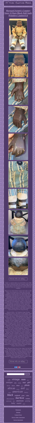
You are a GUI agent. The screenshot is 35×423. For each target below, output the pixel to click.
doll (23, 388)
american (17, 391)
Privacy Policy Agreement (18, 417)
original (17, 395)
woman (28, 398)
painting (27, 401)
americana (8, 401)
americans (20, 401)
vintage (16, 379)
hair (24, 383)
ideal (17, 385)
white (27, 395)
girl (28, 382)
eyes (28, 380)
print (23, 395)
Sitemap (18, 412)
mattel (19, 403)
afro (14, 401)
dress (27, 389)
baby (13, 403)
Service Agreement (18, 420)
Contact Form (18, 415)
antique (9, 382)
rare (23, 379)
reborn (13, 385)
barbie (20, 398)
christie (19, 383)
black (10, 395)
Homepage (18, 410)
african (11, 388)
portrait (18, 389)
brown (8, 385)
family (24, 403)
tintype (9, 392)
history (26, 392)
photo (27, 385)
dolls (15, 383)
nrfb (9, 380)
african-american (10, 398)
